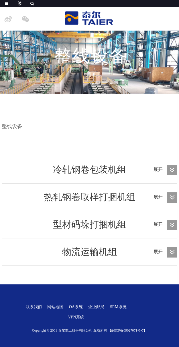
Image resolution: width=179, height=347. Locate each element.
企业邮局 (96, 307)
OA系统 (76, 307)
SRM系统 (118, 307)
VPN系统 (76, 317)
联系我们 (34, 307)
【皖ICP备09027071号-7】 (127, 330)
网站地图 (55, 307)
